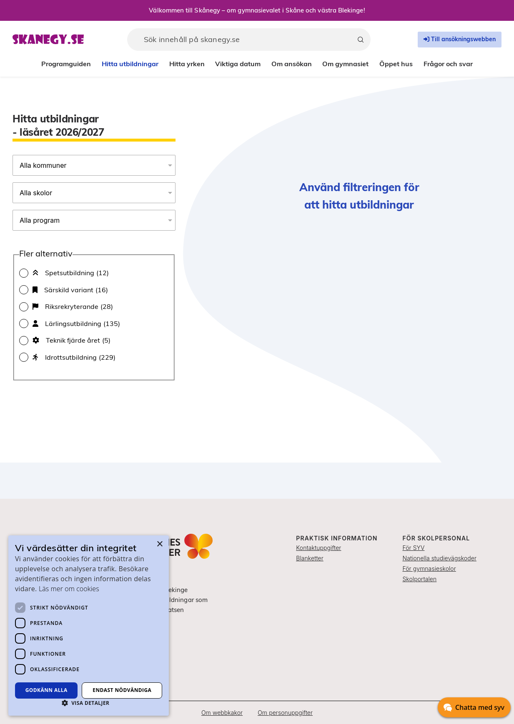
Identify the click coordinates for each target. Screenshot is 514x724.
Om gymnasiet (345, 64)
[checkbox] (94, 273)
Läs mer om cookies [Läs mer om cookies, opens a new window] (69, 588)
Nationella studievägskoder (439, 558)
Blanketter (309, 558)
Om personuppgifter (285, 712)
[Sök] (360, 39)
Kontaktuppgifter (318, 547)
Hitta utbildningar (130, 64)
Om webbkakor (222, 712)
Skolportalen (419, 578)
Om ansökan (291, 64)
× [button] (159, 544)
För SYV (413, 547)
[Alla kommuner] (94, 165)
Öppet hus (396, 64)
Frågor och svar (448, 64)
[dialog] (88, 625)
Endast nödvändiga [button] (122, 690)
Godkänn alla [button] (46, 690)
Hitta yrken (187, 64)
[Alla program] (94, 220)
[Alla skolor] (94, 192)
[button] (88, 703)
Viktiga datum (238, 64)
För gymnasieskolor (429, 568)
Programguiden (66, 64)
